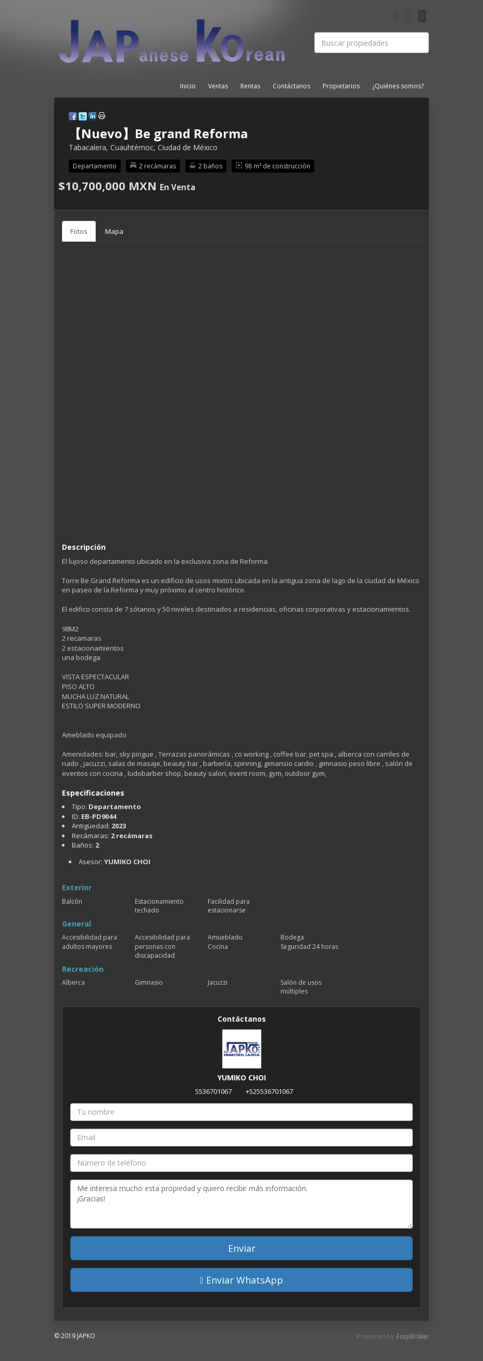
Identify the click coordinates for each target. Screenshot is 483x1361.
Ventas (218, 86)
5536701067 (213, 1091)
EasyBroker (412, 1336)
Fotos (78, 231)
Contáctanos (291, 86)
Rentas (250, 86)
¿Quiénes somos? (398, 86)
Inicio (188, 86)
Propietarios (341, 86)
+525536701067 (269, 1091)
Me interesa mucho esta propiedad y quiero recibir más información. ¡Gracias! (241, 1204)
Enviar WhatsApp (241, 1280)
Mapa (114, 231)
